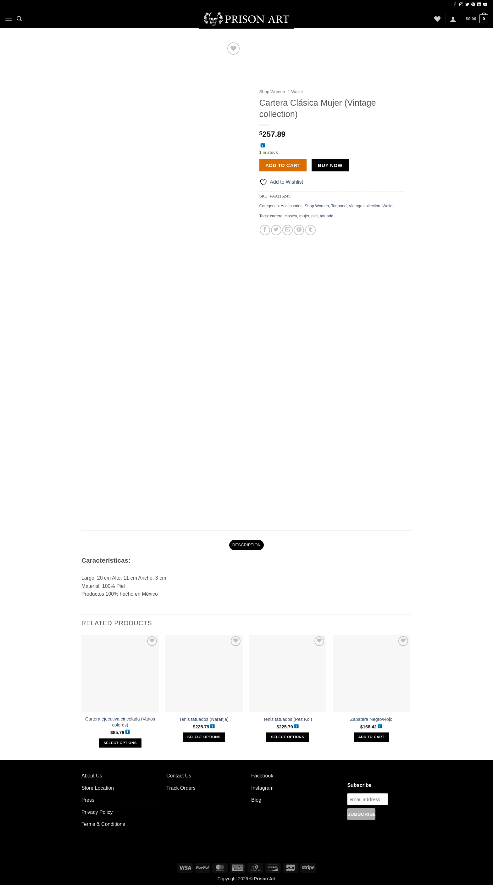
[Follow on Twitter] (467, 5)
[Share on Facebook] (265, 230)
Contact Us (178, 773)
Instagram (262, 785)
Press (87, 797)
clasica (291, 216)
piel (314, 216)
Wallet (297, 91)
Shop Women (272, 91)
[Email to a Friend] (287, 230)
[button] (8, 18)
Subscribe (359, 783)
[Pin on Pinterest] (299, 230)
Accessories (291, 205)
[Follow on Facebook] (455, 5)
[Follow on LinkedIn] (479, 5)
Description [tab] (246, 542)
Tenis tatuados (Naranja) (204, 717)
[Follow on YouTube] (485, 5)
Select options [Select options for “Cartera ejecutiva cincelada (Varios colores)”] (119, 741)
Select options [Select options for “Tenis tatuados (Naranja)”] (203, 735)
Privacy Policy (97, 810)
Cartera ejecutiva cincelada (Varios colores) (120, 719)
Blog (256, 797)
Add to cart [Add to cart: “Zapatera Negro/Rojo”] (371, 735)
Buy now (330, 165)
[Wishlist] (437, 19)
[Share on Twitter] (276, 230)
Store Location (97, 785)
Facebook (262, 773)
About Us (91, 773)
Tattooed (338, 205)
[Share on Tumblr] (310, 230)
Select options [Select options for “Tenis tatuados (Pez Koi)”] (287, 735)
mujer (304, 216)
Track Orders (181, 785)
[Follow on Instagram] (461, 5)
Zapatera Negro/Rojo (371, 717)
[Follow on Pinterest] (473, 5)
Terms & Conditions (103, 822)
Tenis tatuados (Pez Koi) (287, 717)
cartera (276, 216)
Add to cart (283, 165)
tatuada (326, 216)
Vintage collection (364, 205)
